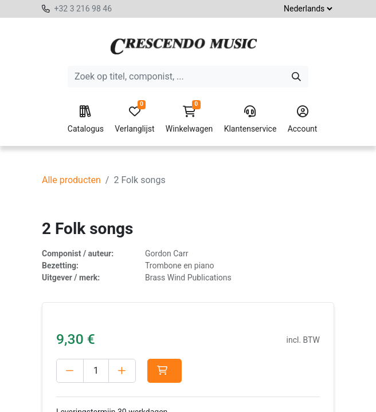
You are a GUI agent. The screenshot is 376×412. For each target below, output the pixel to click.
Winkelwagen (189, 119)
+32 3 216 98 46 (83, 8)
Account (303, 119)
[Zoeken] (296, 77)
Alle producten (71, 180)
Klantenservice (250, 119)
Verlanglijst (134, 119)
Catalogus (86, 119)
